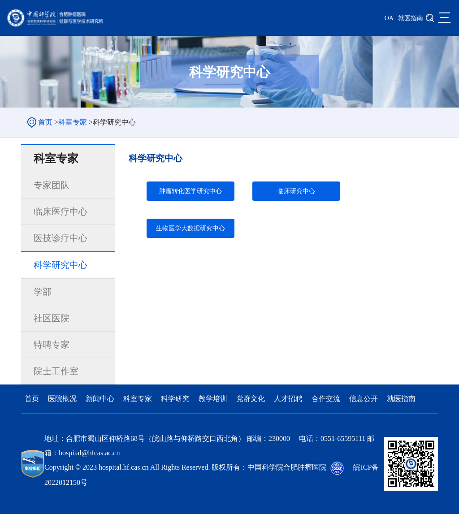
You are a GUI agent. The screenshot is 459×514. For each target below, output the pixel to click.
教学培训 (214, 398)
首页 (45, 122)
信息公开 (364, 398)
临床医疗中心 (60, 211)
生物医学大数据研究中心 (190, 228)
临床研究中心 (296, 191)
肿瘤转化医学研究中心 (190, 191)
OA (389, 18)
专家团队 (51, 185)
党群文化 (251, 398)
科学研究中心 (60, 265)
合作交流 (327, 398)
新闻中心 (101, 398)
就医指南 (410, 18)
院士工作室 (56, 371)
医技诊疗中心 (60, 238)
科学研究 (176, 398)
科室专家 (72, 122)
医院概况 (63, 398)
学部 (43, 292)
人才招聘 (289, 398)
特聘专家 (51, 345)
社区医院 (51, 318)
